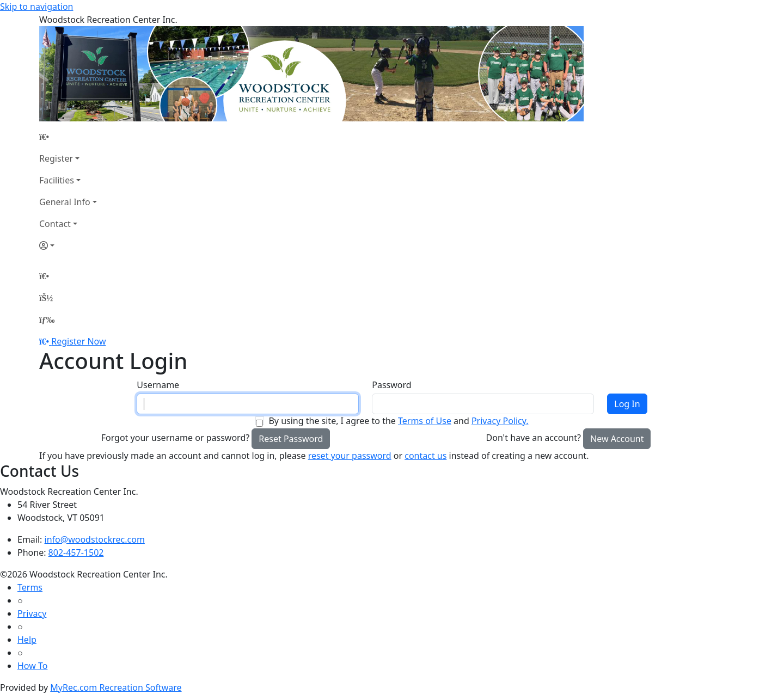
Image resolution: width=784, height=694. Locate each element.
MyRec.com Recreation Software (115, 687)
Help (26, 640)
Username (158, 385)
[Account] (68, 245)
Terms (29, 587)
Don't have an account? (533, 438)
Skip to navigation (36, 7)
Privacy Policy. (500, 421)
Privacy (31, 613)
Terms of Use (424, 421)
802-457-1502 (76, 552)
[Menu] (46, 319)
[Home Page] (68, 137)
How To (32, 666)
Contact (55, 224)
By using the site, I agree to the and (398, 421)
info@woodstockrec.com (95, 539)
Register (56, 158)
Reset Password (291, 439)
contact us (425, 456)
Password (391, 385)
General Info (64, 202)
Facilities (56, 180)
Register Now (78, 341)
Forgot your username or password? (175, 438)
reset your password (349, 456)
